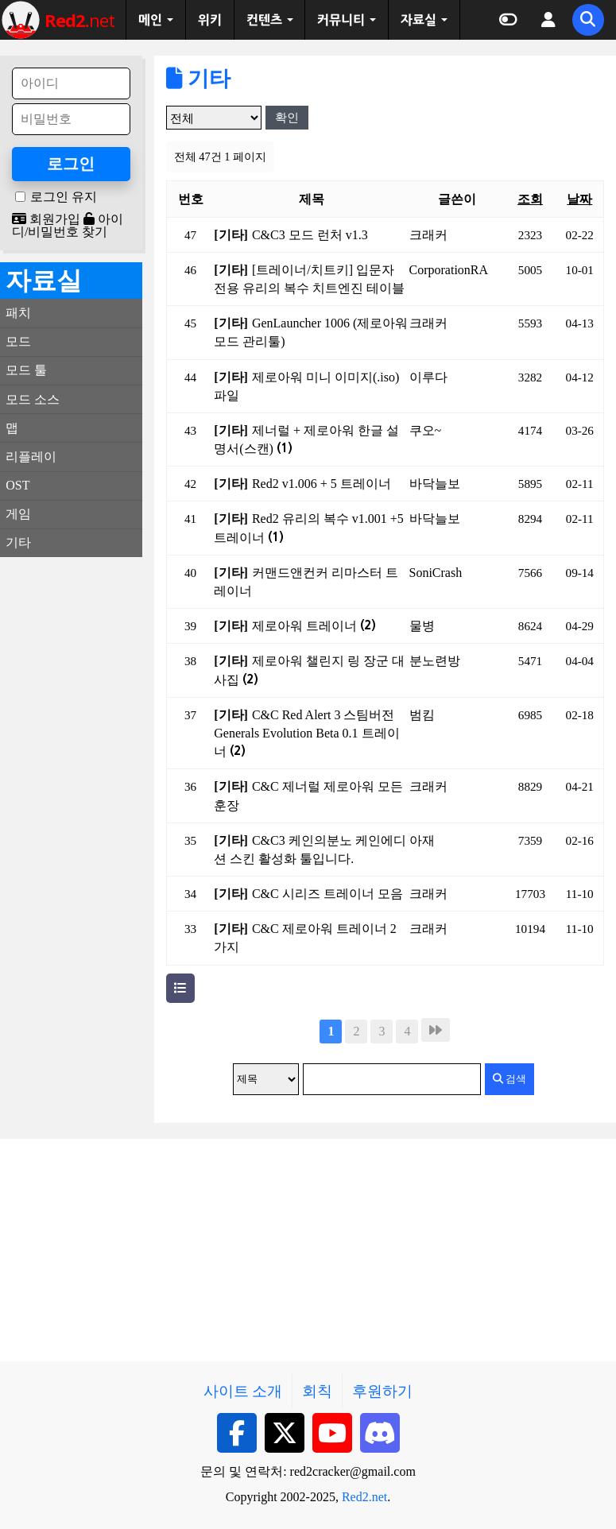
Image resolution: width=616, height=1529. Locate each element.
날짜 (579, 199)
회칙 (317, 1391)
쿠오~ (425, 430)
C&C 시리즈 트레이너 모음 (327, 893)
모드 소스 (33, 399)
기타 (198, 79)
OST (17, 485)
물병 (422, 626)
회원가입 (46, 219)
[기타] (231, 235)
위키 (210, 20)
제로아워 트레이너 (314, 626)
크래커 (428, 235)
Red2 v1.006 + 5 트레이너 (321, 483)
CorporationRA (449, 270)
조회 (530, 199)
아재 (422, 840)
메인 (150, 20)
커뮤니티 (341, 20)
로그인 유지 (63, 197)
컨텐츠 (264, 20)
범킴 (422, 715)
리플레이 (31, 456)
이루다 (428, 377)
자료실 (418, 20)
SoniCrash (436, 572)
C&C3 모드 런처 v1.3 (310, 235)
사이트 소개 (243, 1391)
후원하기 (382, 1391)
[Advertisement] (71, 807)
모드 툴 (26, 370)
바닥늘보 (434, 483)
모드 (18, 341)
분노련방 (434, 661)
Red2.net (364, 1497)
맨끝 (435, 1030)
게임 (18, 514)
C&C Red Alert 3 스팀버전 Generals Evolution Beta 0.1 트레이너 (306, 733)
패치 (18, 312)
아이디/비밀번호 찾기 (67, 225)
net (79, 20)
